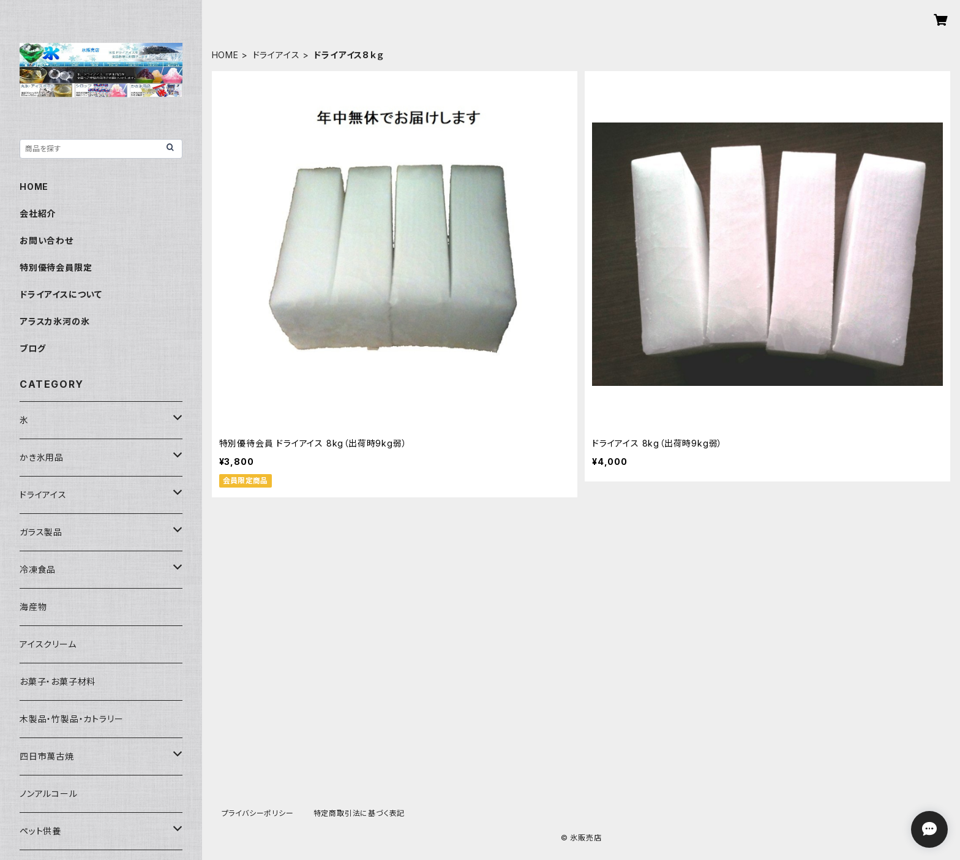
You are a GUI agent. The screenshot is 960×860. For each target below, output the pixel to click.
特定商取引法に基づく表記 (359, 813)
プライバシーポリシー (258, 813)
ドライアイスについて (61, 294)
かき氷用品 (42, 457)
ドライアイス (276, 55)
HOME (225, 55)
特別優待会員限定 (56, 267)
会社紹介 (38, 213)
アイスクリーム (48, 644)
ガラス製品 (41, 532)
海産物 (33, 607)
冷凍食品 (38, 569)
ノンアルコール (49, 793)
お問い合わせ (46, 240)
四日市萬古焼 (47, 756)
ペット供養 (40, 831)
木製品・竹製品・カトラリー (71, 719)
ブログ (32, 348)
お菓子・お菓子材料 (58, 681)
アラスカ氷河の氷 (54, 321)
